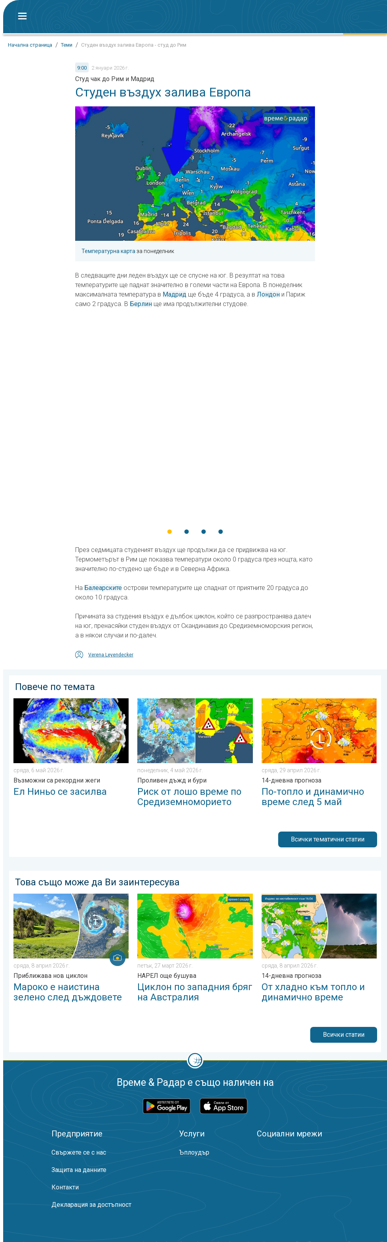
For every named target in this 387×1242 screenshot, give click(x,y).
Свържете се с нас (78, 1152)
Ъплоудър (194, 1152)
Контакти (65, 1187)
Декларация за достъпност (91, 1204)
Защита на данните (78, 1170)
